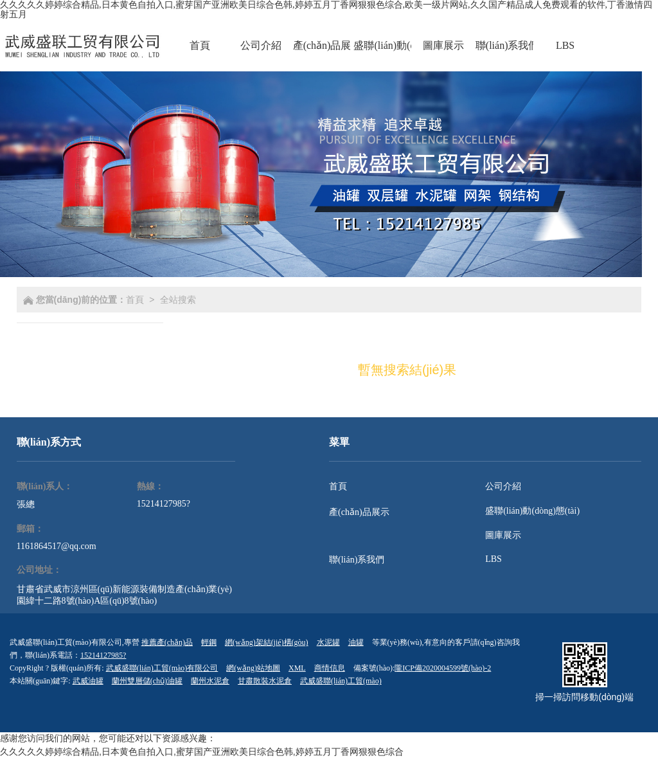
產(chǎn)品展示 (359, 512)
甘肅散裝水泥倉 (265, 680)
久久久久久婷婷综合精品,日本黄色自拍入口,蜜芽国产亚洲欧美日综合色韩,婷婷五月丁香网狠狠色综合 (202, 751)
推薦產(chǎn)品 (167, 642)
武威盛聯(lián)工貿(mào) (341, 680)
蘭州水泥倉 (210, 680)
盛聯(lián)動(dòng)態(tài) (532, 511)
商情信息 (329, 667)
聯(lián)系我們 (356, 559)
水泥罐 (328, 642)
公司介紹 (503, 486)
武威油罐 (88, 680)
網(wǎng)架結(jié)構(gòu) (266, 642)
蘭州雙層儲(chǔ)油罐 (147, 680)
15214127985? (163, 504)
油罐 (356, 642)
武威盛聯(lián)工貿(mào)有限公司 (162, 667)
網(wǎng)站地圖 (253, 667)
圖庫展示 (503, 535)
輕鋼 (209, 642)
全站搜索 (178, 299)
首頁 (135, 299)
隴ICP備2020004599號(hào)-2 (443, 667)
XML (297, 667)
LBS (493, 559)
